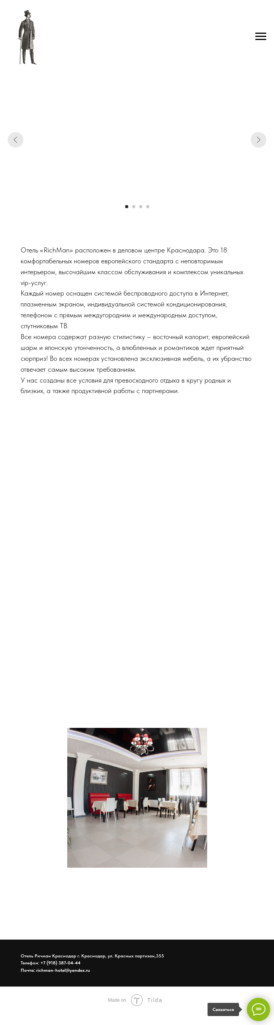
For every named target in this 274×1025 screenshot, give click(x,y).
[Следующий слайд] (258, 140)
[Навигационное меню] (260, 36)
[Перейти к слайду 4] (147, 206)
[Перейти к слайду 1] (126, 206)
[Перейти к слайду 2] (133, 206)
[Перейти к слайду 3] (140, 206)
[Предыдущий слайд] (15, 140)
